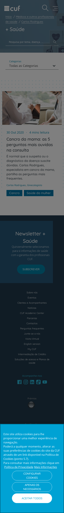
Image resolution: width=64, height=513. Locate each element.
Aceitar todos (32, 498)
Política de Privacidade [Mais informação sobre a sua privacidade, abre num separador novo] (18, 467)
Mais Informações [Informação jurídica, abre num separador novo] (45, 467)
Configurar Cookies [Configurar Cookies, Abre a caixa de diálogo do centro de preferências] (32, 475)
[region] (32, 468)
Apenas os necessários (32, 487)
